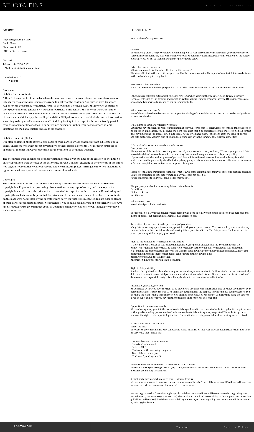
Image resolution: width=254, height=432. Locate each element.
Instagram (22, 426)
